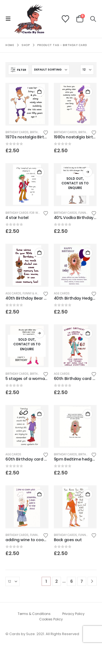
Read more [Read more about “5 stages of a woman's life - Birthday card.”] (39, 333)
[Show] (87, 70)
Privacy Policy (73, 613)
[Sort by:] (51, 70)
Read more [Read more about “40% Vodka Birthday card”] (87, 172)
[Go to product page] (26, 104)
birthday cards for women (25, 213)
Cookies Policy (51, 619)
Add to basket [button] (39, 92)
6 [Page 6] (71, 581)
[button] (9, 18)
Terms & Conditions (34, 613)
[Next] (92, 581)
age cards (13, 293)
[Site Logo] (29, 19)
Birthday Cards (17, 132)
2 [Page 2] (56, 581)
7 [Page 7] (82, 581)
